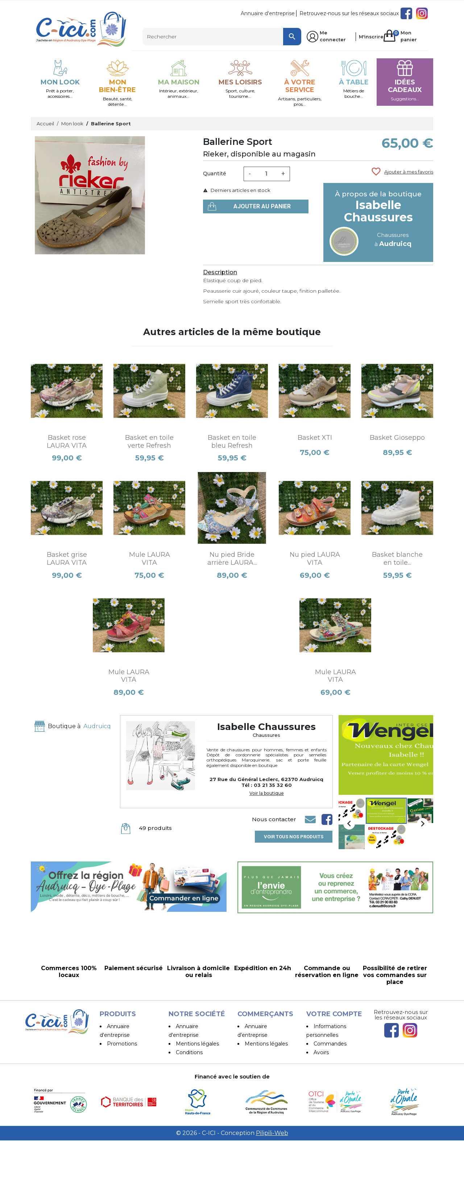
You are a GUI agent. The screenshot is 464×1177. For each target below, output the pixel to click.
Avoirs (321, 1052)
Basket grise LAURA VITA (67, 559)
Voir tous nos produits (293, 836)
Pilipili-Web (272, 1169)
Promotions (122, 1043)
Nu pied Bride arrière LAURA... (232, 559)
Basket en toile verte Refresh (149, 442)
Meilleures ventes (129, 1061)
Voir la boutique (266, 793)
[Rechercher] (221, 36)
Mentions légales (197, 1043)
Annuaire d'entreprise (268, 13)
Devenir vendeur (266, 1078)
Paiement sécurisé (199, 1087)
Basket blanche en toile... (397, 559)
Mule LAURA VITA (149, 559)
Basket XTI (315, 438)
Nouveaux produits (131, 1052)
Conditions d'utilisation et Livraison (186, 1061)
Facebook (406, 13)
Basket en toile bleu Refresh (232, 442)
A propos (187, 1078)
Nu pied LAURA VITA (315, 559)
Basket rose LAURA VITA (67, 442)
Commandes (330, 1043)
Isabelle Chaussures (378, 211)
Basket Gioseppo (397, 438)
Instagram (422, 13)
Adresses (325, 1061)
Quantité (214, 173)
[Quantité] (266, 174)
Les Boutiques (125, 1070)
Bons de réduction (337, 1070)
